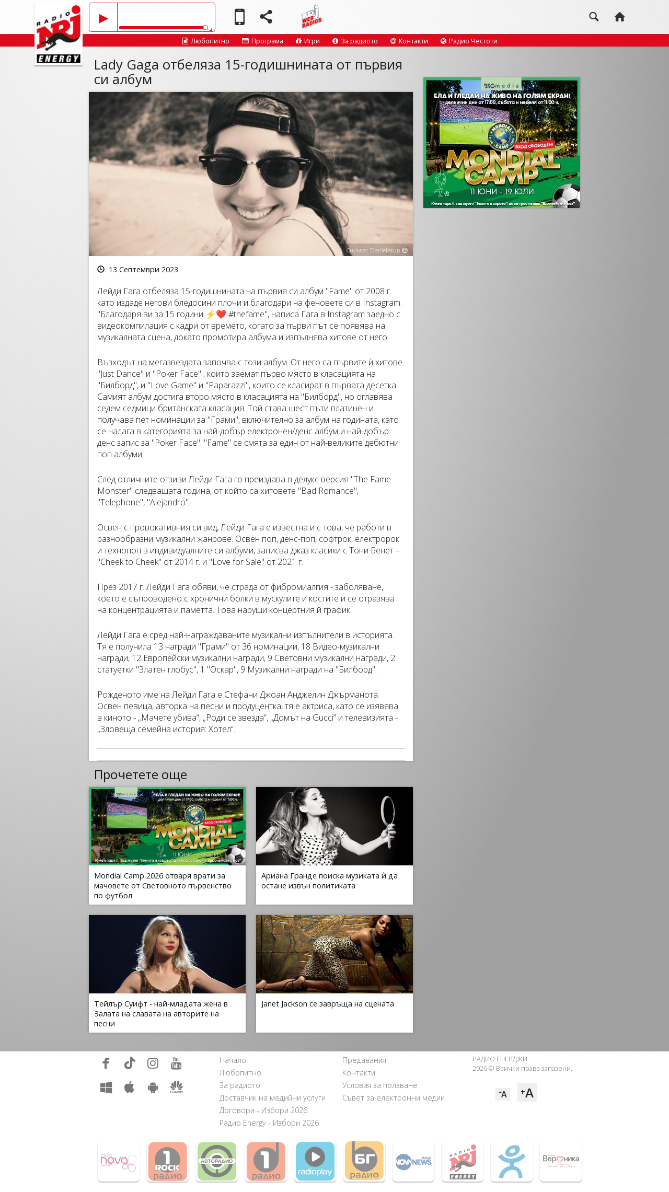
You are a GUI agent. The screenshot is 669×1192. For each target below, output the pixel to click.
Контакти (409, 40)
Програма (262, 40)
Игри (308, 40)
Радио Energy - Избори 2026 (269, 1123)
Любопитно (205, 40)
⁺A (527, 1092)
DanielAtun (385, 250)
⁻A (503, 1094)
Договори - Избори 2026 (263, 1110)
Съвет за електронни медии (393, 1098)
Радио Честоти (469, 40)
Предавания (364, 1060)
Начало (233, 1060)
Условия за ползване (380, 1085)
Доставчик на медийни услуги (273, 1098)
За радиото (355, 40)
